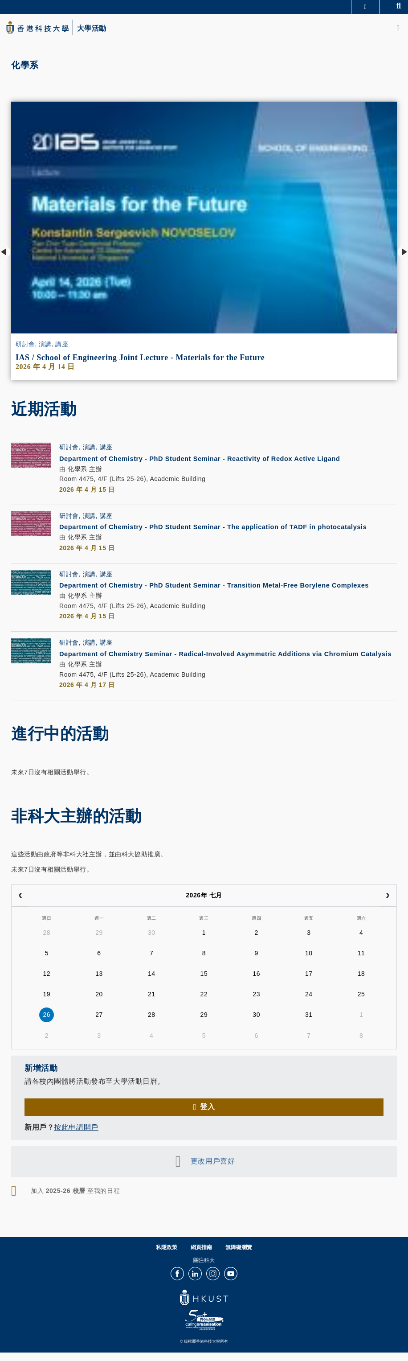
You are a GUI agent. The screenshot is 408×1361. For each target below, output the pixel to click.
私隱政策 (166, 1257)
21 (151, 1003)
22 (204, 1003)
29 (99, 942)
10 (309, 962)
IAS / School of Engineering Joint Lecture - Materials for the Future (140, 357)
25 (361, 1003)
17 (309, 983)
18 (361, 983)
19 (46, 1003)
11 (361, 962)
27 (99, 1024)
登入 (207, 1117)
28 (46, 942)
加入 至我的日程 (75, 1201)
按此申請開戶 (76, 1137)
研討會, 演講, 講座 (42, 344)
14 (151, 983)
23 (256, 1003)
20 (99, 1003)
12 (46, 983)
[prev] (20, 906)
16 (256, 983)
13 (99, 983)
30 (151, 942)
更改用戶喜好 (213, 1171)
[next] (387, 906)
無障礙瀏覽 (238, 1257)
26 (46, 1024)
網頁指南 (201, 1257)
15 (204, 983)
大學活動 (91, 28)
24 (309, 1003)
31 (309, 1024)
